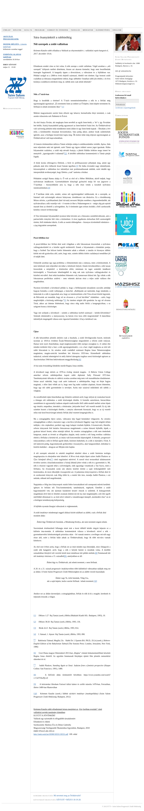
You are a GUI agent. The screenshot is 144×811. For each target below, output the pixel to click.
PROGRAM (40, 30)
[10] (95, 581)
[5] (65, 300)
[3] (77, 166)
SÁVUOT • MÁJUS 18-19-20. (68, 800)
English (117, 30)
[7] (52, 459)
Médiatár (88, 30)
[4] (49, 188)
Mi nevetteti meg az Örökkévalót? (67, 796)
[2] (65, 153)
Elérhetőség (103, 30)
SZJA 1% (28, 30)
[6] (80, 360)
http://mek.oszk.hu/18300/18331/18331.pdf (51, 734)
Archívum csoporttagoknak (125, 108)
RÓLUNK (17, 30)
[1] (63, 107)
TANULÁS (75, 30)
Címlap (7, 30)
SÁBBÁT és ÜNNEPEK (57, 30)
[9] (65, 556)
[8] (96, 553)
